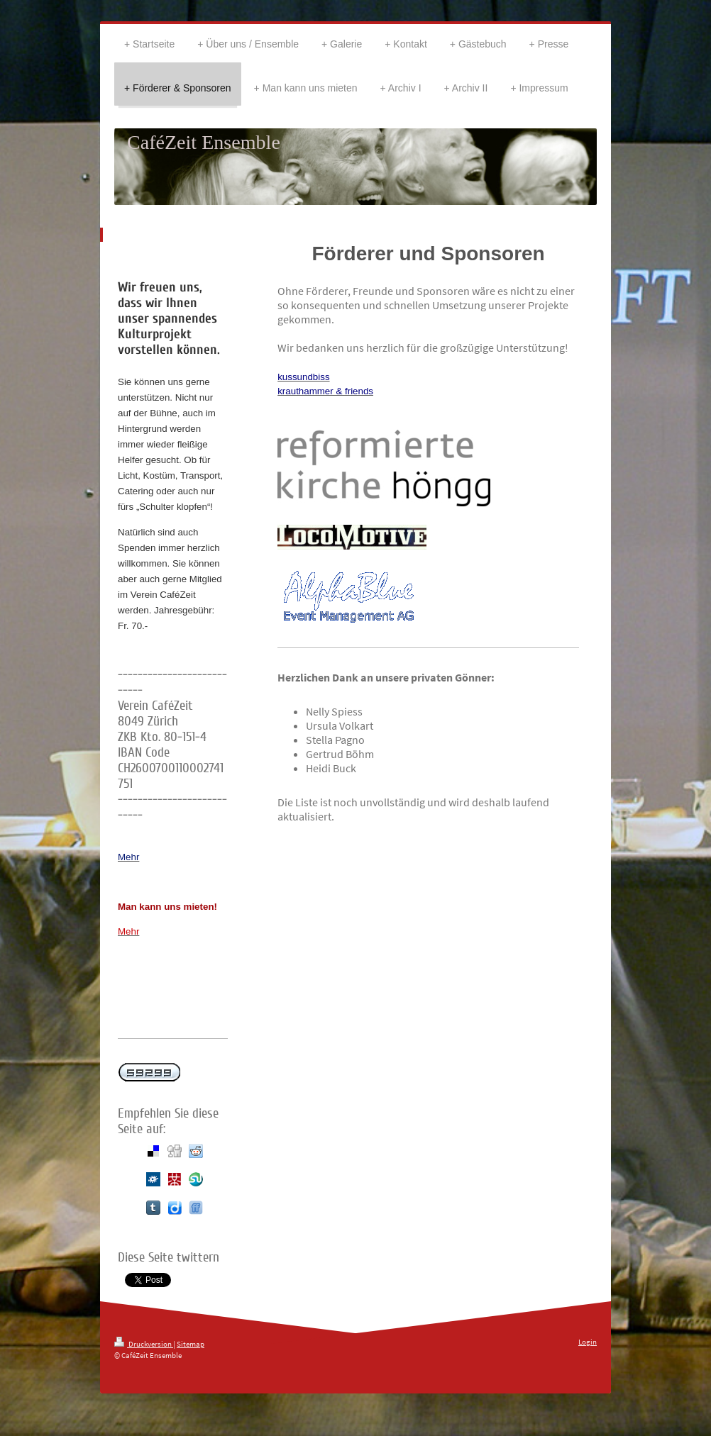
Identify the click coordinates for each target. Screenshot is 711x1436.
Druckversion (143, 1344)
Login (587, 1342)
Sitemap (190, 1344)
